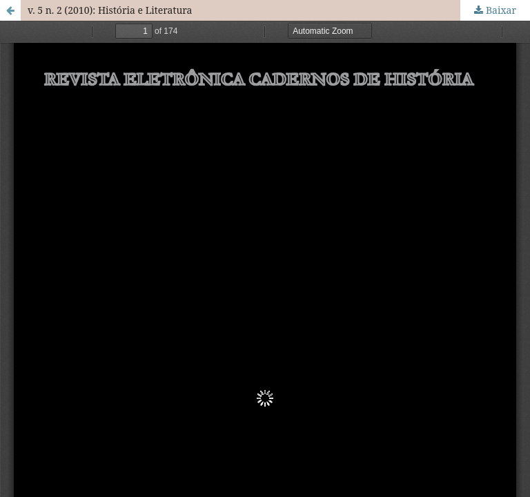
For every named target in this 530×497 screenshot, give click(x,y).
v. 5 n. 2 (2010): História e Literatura (110, 10)
